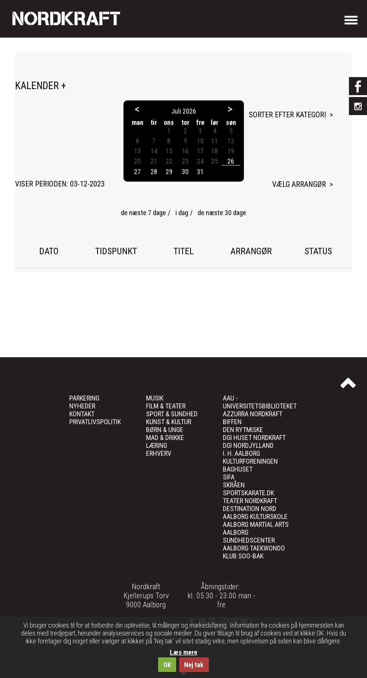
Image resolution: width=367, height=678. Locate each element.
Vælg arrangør (299, 184)
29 (169, 172)
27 (137, 172)
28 (154, 172)
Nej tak (194, 665)
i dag (181, 213)
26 (230, 161)
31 (200, 172)
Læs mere (183, 652)
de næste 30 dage (222, 213)
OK (167, 665)
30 (185, 172)
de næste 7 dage (143, 213)
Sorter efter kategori (287, 114)
